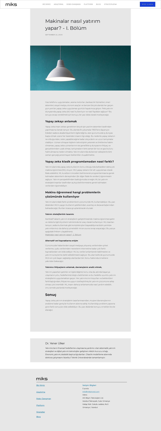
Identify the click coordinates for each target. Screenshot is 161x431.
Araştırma (58, 4)
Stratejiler (40, 412)
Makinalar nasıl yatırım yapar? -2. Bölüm (63, 235)
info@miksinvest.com (91, 392)
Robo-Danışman (74, 4)
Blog (38, 417)
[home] (20, 4)
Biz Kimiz (40, 385)
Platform (88, 4)
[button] (111, 4)
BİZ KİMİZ (47, 4)
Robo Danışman (43, 399)
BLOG (98, 4)
